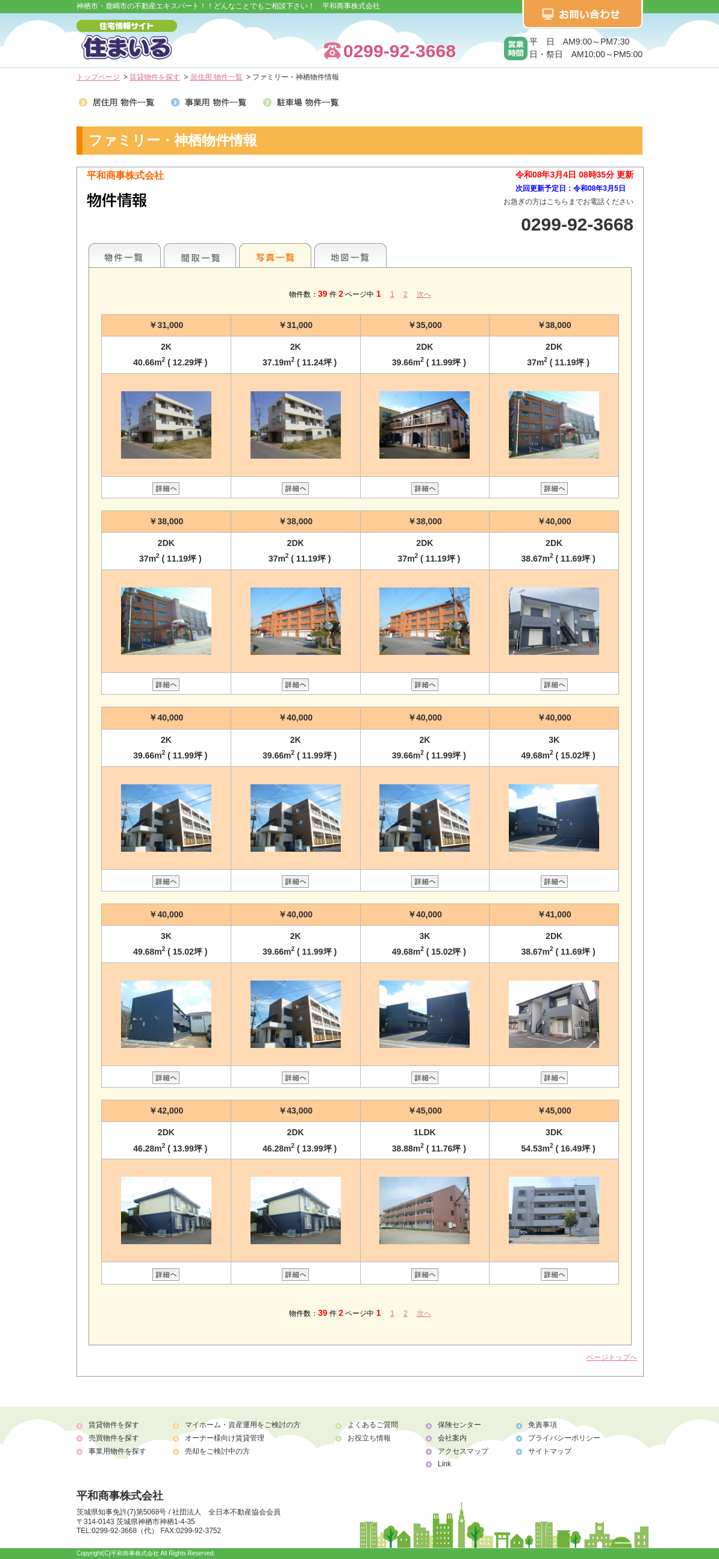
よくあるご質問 (372, 1425)
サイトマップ (549, 1451)
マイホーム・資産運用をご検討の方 (242, 1425)
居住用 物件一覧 (216, 77)
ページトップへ (612, 1357)
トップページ (98, 77)
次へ (424, 294)
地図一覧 (350, 255)
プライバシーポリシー (564, 1438)
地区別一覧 (125, 255)
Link (444, 1464)
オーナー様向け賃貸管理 (224, 1438)
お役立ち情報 (369, 1438)
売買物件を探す (114, 1438)
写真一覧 (275, 255)
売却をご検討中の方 (217, 1451)
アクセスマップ (463, 1451)
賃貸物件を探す (154, 77)
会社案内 (452, 1438)
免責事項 (542, 1425)
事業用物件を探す (117, 1451)
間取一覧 (200, 255)
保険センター (459, 1425)
